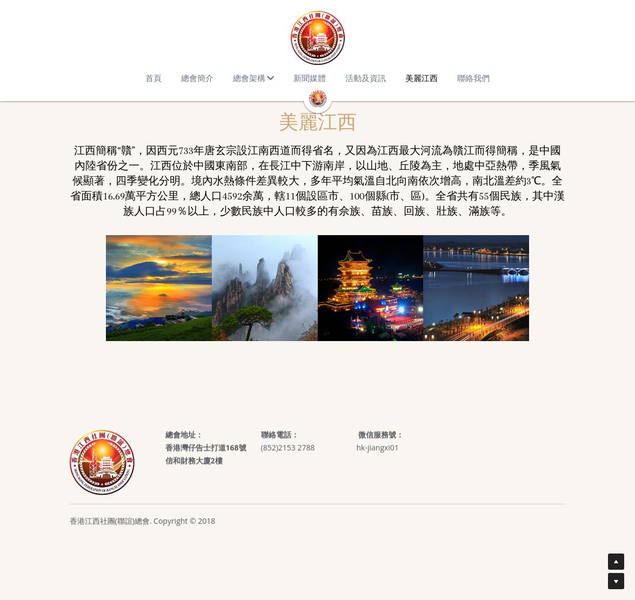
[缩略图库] (159, 288)
